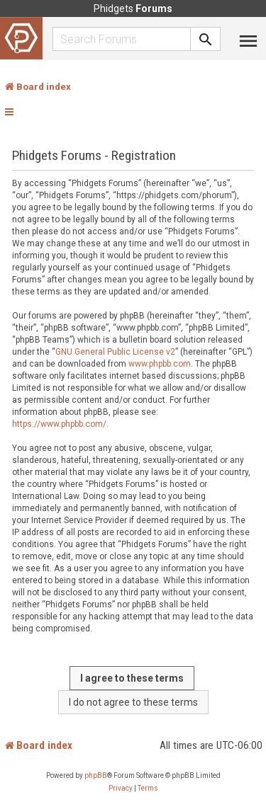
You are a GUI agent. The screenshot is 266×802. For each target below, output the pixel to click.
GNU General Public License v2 (115, 352)
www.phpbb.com (159, 364)
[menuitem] (121, 788)
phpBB (95, 775)
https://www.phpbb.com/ (59, 424)
